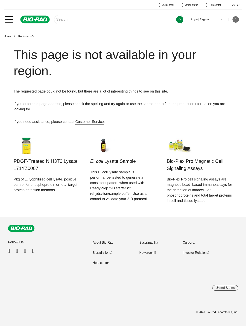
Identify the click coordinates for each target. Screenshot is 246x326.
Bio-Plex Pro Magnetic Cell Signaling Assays (195, 164)
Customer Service (89, 122)
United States (225, 287)
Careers (188, 242)
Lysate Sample (113, 161)
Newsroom (146, 252)
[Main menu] (9, 19)
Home (7, 36)
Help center (101, 262)
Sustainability (148, 242)
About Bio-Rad (103, 242)
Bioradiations (102, 252)
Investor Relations (195, 252)
